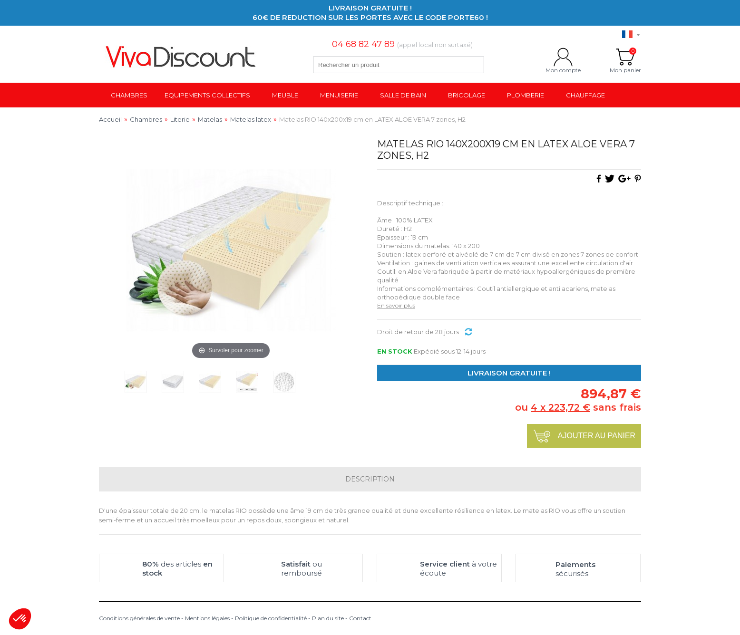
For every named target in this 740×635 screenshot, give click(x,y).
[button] (20, 618)
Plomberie (525, 95)
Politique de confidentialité (271, 618)
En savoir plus (396, 305)
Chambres (129, 95)
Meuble (285, 95)
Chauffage (585, 95)
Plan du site (328, 618)
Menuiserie (339, 95)
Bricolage (466, 95)
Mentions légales (207, 618)
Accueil (110, 119)
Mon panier (625, 57)
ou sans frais (578, 407)
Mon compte (563, 57)
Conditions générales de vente (139, 618)
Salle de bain (403, 95)
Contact (360, 618)
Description (370, 479)
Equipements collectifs (207, 95)
